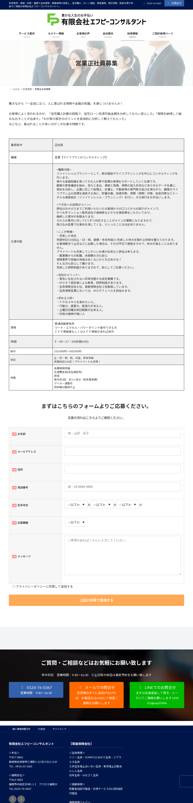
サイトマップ (59, 736)
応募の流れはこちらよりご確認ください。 (96, 417)
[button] (36, 697)
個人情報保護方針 (21, 736)
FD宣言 (41, 736)
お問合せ (174, 3)
